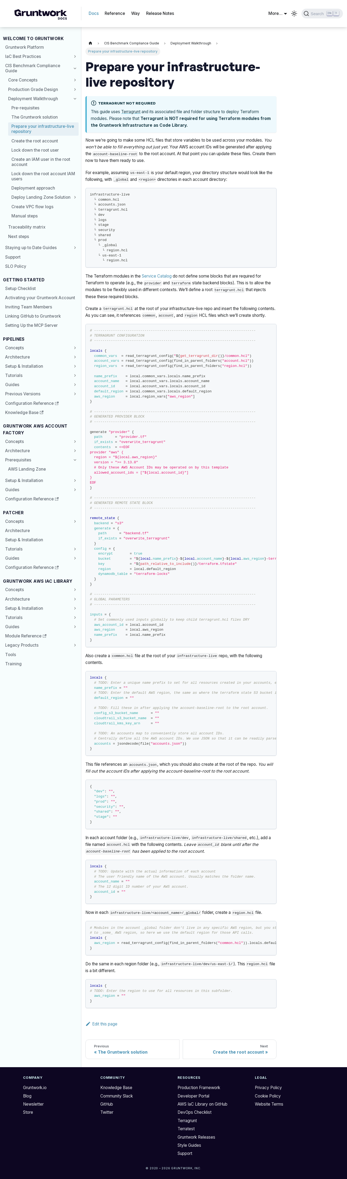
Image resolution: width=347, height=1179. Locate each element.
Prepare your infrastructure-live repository (42, 129)
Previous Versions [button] (22, 393)
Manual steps (24, 216)
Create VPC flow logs (32, 206)
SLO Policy (15, 266)
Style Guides (189, 1145)
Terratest (186, 1128)
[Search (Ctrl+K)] (322, 13)
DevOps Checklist (194, 1112)
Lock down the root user (35, 150)
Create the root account (34, 141)
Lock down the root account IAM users (43, 176)
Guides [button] (12, 384)
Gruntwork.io (35, 1087)
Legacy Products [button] (21, 645)
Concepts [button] (14, 441)
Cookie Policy (268, 1096)
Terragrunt (130, 111)
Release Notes (160, 13)
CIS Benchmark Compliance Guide (32, 68)
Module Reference (23, 636)
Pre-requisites (25, 107)
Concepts (14, 347)
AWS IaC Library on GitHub (202, 1104)
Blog (27, 1096)
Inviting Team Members (28, 307)
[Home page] (90, 44)
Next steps (18, 236)
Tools (10, 654)
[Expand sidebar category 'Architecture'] (74, 357)
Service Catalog (157, 276)
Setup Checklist (20, 288)
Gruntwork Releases (196, 1137)
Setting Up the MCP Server (31, 325)
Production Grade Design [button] (33, 89)
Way (135, 13)
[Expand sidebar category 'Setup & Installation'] (74, 366)
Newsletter (33, 1104)
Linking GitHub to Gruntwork (33, 316)
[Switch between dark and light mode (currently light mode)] (294, 13)
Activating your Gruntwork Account (40, 297)
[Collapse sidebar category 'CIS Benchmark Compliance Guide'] (74, 68)
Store (28, 1112)
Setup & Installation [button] (24, 608)
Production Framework (199, 1087)
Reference (115, 13)
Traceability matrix (27, 227)
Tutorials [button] (14, 375)
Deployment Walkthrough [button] (33, 98)
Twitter (106, 1112)
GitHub (106, 1104)
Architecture (17, 357)
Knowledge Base (24, 412)
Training (13, 663)
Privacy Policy (268, 1087)
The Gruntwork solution (34, 117)
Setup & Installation (24, 366)
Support (13, 257)
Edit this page (101, 1024)
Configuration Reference (29, 403)
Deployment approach (33, 188)
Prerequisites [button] (18, 460)
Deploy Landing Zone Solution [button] (40, 197)
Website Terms (269, 1104)
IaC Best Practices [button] (23, 56)
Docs (94, 13)
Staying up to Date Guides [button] (31, 247)
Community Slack (116, 1096)
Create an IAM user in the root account (40, 162)
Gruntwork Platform (24, 47)
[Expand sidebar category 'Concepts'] (74, 348)
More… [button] (275, 13)
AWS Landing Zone (27, 469)
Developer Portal (193, 1096)
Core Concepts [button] (22, 80)
